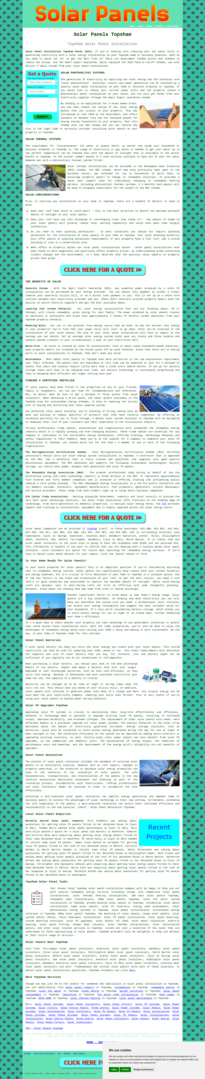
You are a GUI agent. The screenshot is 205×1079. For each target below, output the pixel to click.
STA (164, 504)
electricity (69, 97)
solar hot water (155, 899)
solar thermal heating (85, 998)
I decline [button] (125, 1069)
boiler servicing (131, 991)
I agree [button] (114, 1069)
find (36, 948)
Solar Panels (151, 1008)
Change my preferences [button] (143, 1069)
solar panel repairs (79, 987)
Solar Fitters (48, 1008)
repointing (69, 994)
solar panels (117, 128)
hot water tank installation (117, 994)
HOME (132, 26)
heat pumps (167, 994)
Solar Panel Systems (49, 1004)
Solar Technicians (79, 1022)
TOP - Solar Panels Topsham (44, 1028)
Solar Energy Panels (74, 1008)
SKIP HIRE (44, 998)
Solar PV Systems (147, 1004)
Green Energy (100, 1008)
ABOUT (149, 26)
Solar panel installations (153, 247)
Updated (67, 1053)
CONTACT (160, 26)
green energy (90, 991)
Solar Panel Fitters (117, 1004)
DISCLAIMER (172, 26)
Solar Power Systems (126, 1008)
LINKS (140, 26)
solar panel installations (130, 910)
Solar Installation (51, 1011)
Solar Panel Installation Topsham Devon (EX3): (59, 51)
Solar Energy (160, 1018)
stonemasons (122, 987)
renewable (160, 180)
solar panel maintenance (135, 998)
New (59, 1053)
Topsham (92, 528)
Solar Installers (79, 1011)
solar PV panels (36, 846)
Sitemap (27, 1053)
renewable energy (163, 987)
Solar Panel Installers (83, 1004)
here (132, 970)
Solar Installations (154, 1015)
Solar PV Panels (105, 1011)
